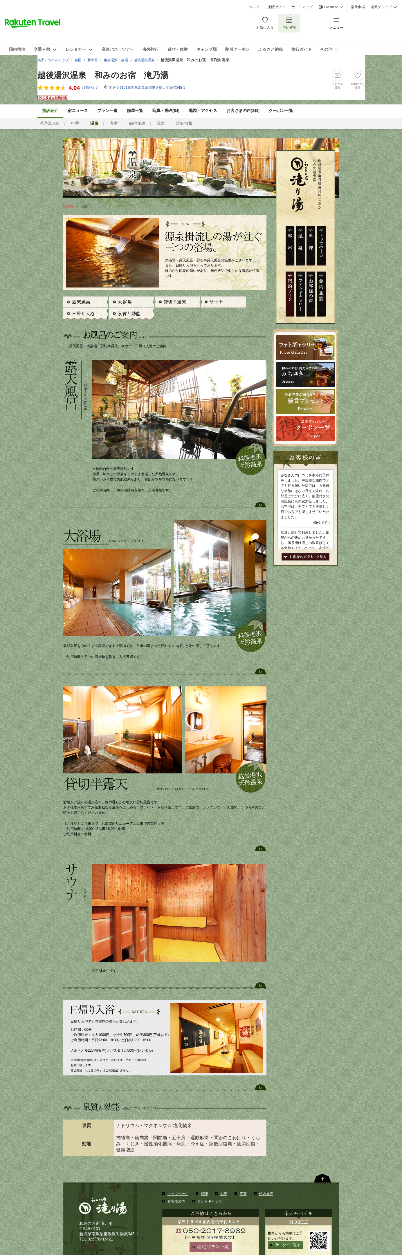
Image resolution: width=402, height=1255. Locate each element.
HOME (68, 207)
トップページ (177, 1194)
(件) (90, 87)
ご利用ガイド (275, 7)
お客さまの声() (242, 110)
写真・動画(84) (165, 110)
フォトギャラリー (211, 1201)
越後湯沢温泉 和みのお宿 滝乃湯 (102, 75)
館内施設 (137, 123)
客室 (114, 123)
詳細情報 (184, 123)
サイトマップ (302, 7)
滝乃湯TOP (50, 123)
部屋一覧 (135, 110)
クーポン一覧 (281, 110)
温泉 (161, 123)
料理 (75, 123)
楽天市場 (358, 7)
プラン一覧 (107, 110)
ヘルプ (254, 7)
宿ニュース (78, 110)
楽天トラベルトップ (53, 60)
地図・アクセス (203, 110)
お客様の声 (176, 1201)
